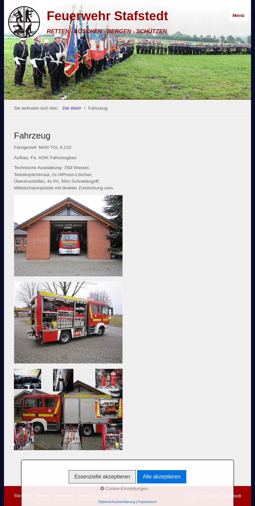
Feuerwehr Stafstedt (107, 16)
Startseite (22, 495)
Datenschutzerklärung (97, 495)
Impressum (63, 495)
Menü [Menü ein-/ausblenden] (239, 15)
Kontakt (42, 495)
